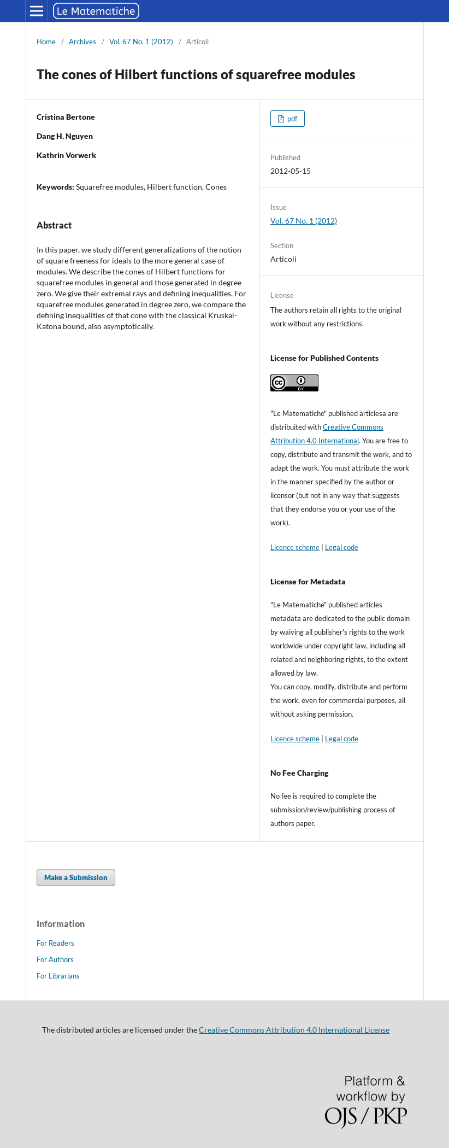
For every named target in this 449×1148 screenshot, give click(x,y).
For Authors (55, 959)
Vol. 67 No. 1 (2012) (141, 41)
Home (46, 41)
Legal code (341, 547)
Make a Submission (76, 877)
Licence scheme (295, 547)
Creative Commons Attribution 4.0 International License (294, 1029)
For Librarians (58, 975)
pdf (291, 118)
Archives (82, 41)
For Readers (55, 943)
